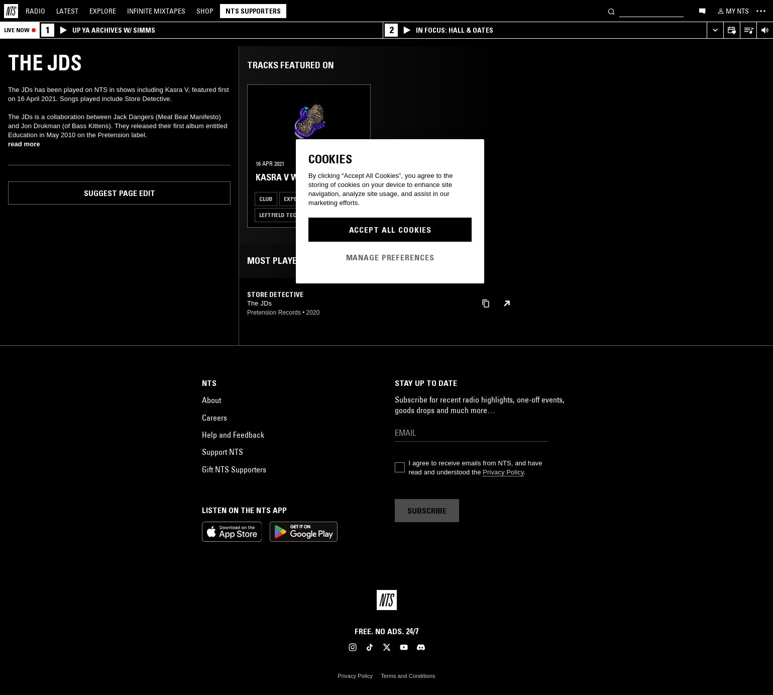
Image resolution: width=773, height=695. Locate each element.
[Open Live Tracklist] (748, 30)
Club (266, 199)
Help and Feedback (233, 435)
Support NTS (222, 452)
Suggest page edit (119, 193)
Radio (35, 11)
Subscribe (427, 511)
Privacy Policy (503, 472)
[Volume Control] (764, 30)
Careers (214, 418)
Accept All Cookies (390, 230)
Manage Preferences (390, 257)
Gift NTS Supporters (234, 469)
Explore (102, 11)
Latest (67, 11)
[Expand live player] (715, 30)
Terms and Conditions (408, 676)
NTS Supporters (253, 11)
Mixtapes (156, 11)
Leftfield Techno (283, 215)
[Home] (11, 11)
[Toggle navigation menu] (761, 11)
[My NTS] (732, 11)
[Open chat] (702, 11)
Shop (204, 11)
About (211, 400)
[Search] (611, 11)
